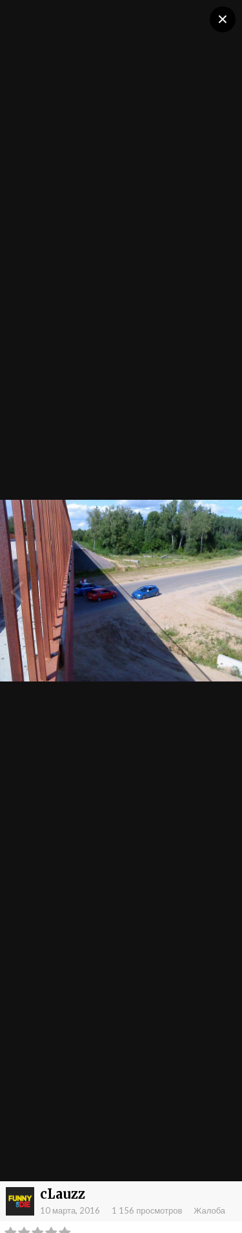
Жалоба (209, 1210)
